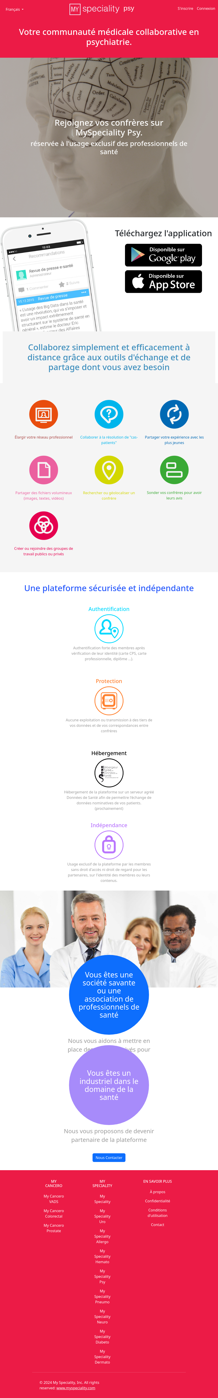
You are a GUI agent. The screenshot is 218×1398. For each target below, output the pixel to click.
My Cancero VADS (54, 1199)
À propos (157, 1191)
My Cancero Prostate (54, 1228)
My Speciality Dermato (102, 1357)
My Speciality (102, 1199)
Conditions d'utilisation (157, 1213)
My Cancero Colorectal (54, 1213)
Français (13, 9)
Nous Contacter (109, 1157)
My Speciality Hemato (102, 1256)
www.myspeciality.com (75, 1387)
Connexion (206, 8)
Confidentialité (157, 1200)
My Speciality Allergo (102, 1236)
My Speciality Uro (102, 1216)
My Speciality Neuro (102, 1317)
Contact (157, 1224)
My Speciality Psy (102, 1276)
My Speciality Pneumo (102, 1296)
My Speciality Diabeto (102, 1337)
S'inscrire (185, 8)
